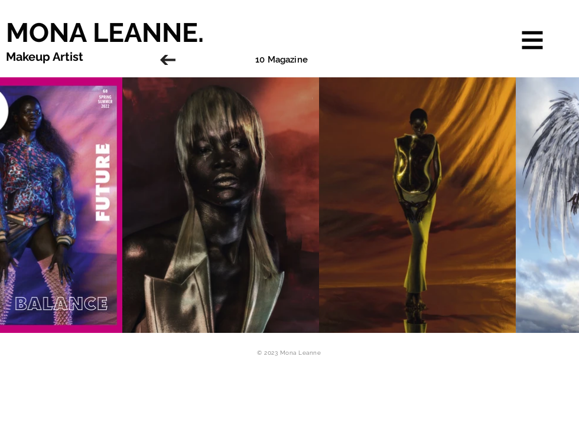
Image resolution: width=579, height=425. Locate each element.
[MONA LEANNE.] (168, 32)
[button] (532, 40)
